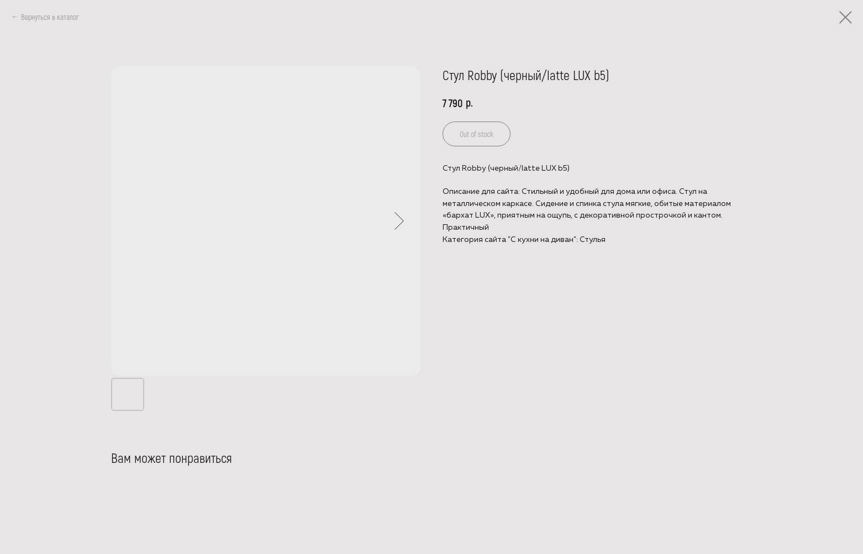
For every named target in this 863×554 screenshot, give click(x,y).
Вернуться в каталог (50, 17)
